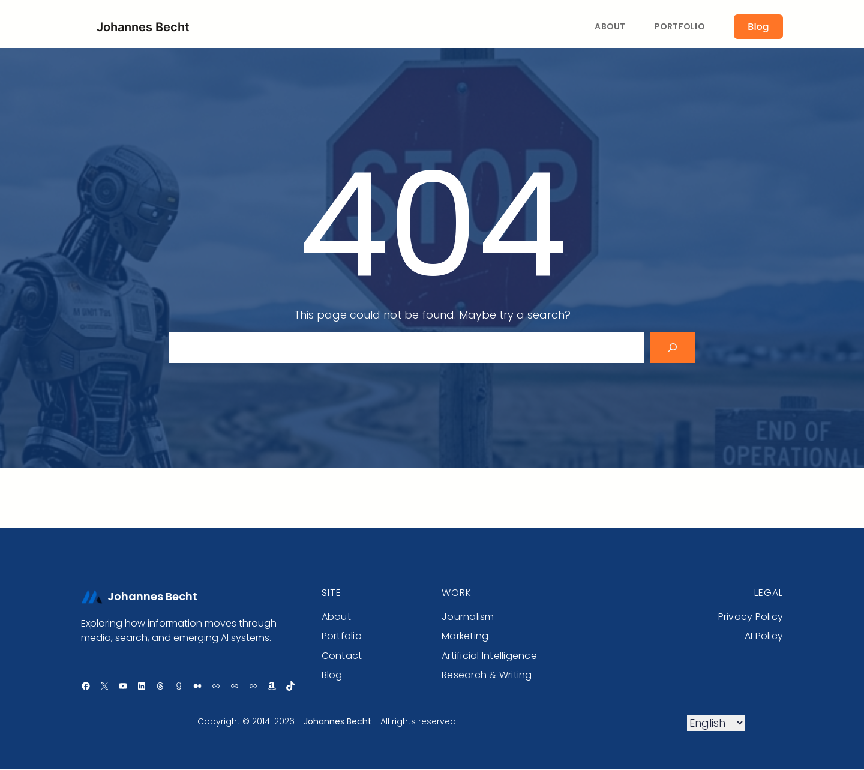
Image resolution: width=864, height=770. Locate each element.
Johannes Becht (143, 27)
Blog (758, 27)
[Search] (672, 347)
